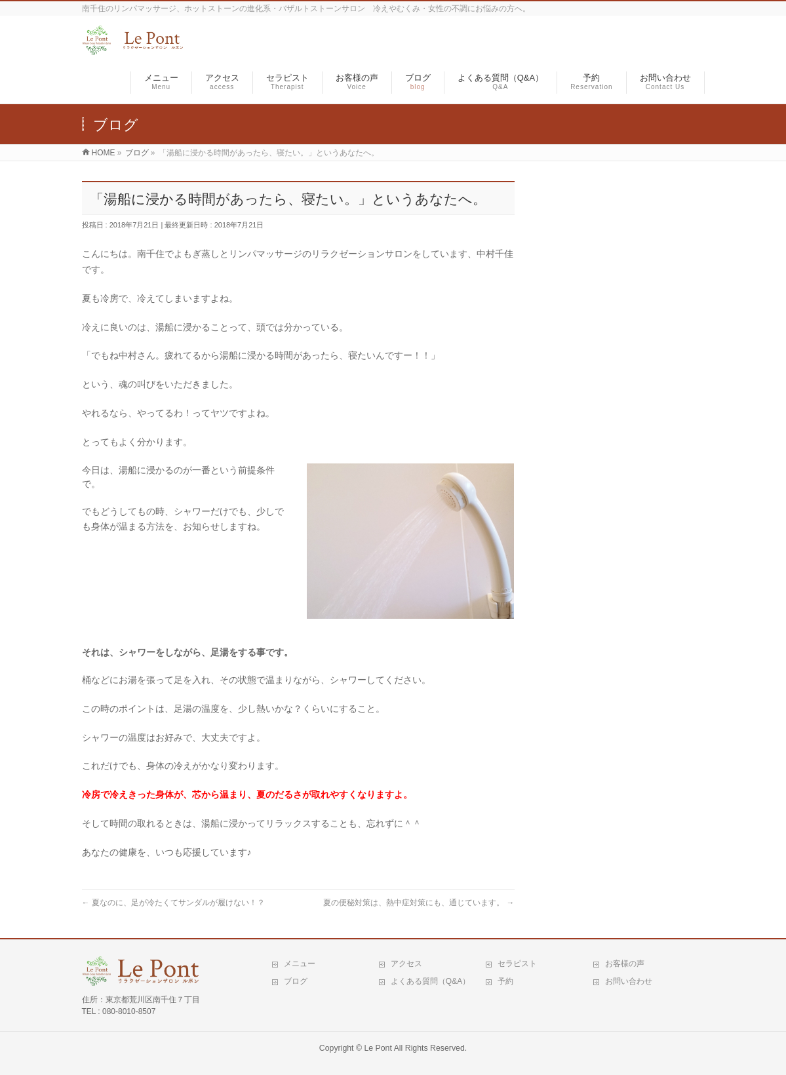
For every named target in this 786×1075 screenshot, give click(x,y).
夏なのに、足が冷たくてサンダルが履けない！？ (173, 902)
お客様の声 (624, 963)
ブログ (295, 981)
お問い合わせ (628, 981)
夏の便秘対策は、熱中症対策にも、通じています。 (418, 902)
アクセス (406, 963)
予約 (505, 981)
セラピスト (517, 963)
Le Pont (377, 1048)
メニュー (299, 963)
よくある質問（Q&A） (430, 981)
